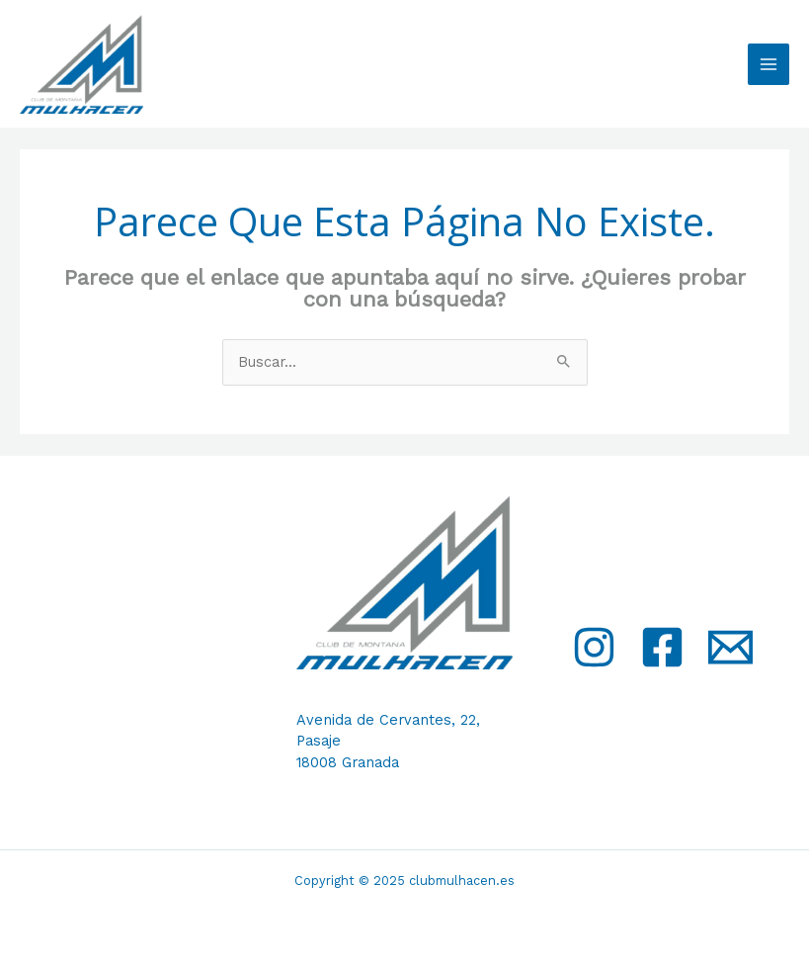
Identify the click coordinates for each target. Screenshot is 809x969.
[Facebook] (662, 647)
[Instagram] (594, 647)
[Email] (730, 647)
